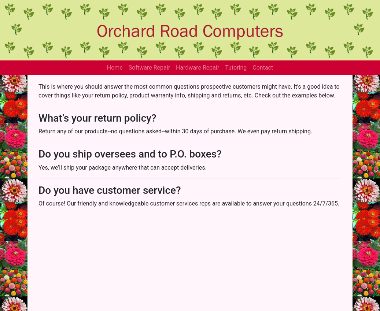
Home (115, 67)
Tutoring (236, 67)
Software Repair (149, 67)
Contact (262, 67)
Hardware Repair (197, 67)
